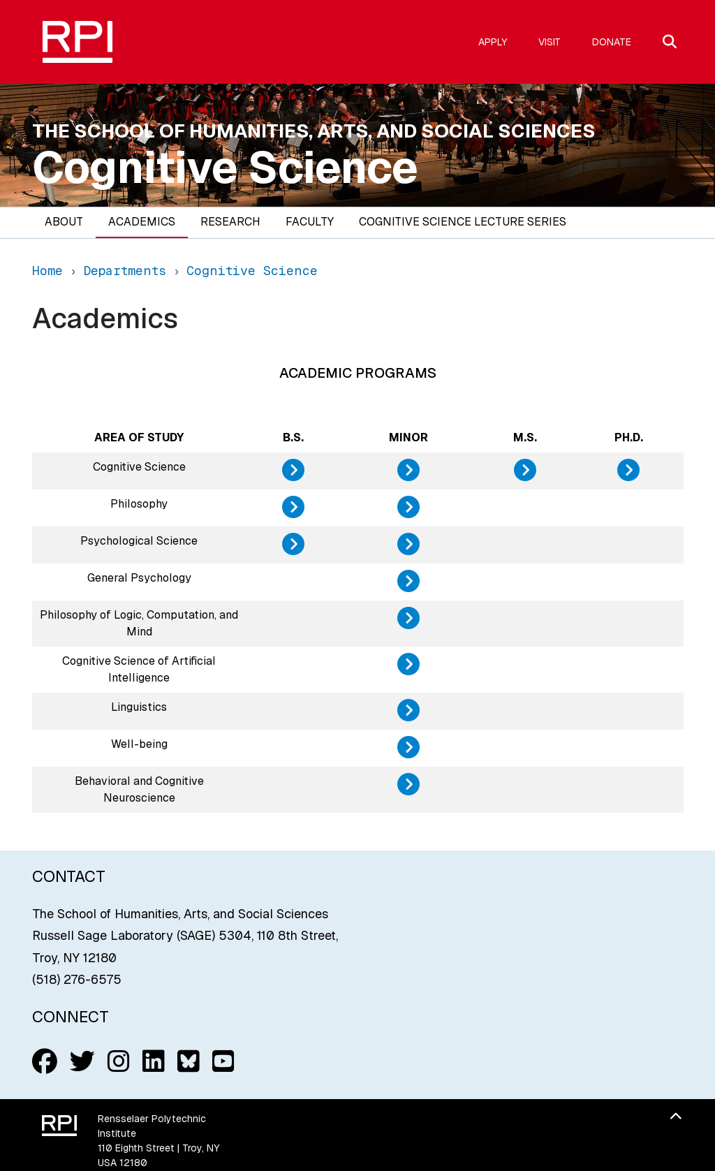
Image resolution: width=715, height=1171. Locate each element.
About (64, 221)
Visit (549, 42)
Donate (611, 42)
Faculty (310, 221)
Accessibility (485, 1052)
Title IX (468, 1036)
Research (230, 221)
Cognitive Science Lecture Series (462, 221)
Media (336, 1036)
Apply (492, 42)
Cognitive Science (225, 167)
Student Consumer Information (351, 1052)
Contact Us (124, 1109)
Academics (141, 221)
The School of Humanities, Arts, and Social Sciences (314, 131)
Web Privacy (398, 1036)
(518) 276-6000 (136, 1094)
